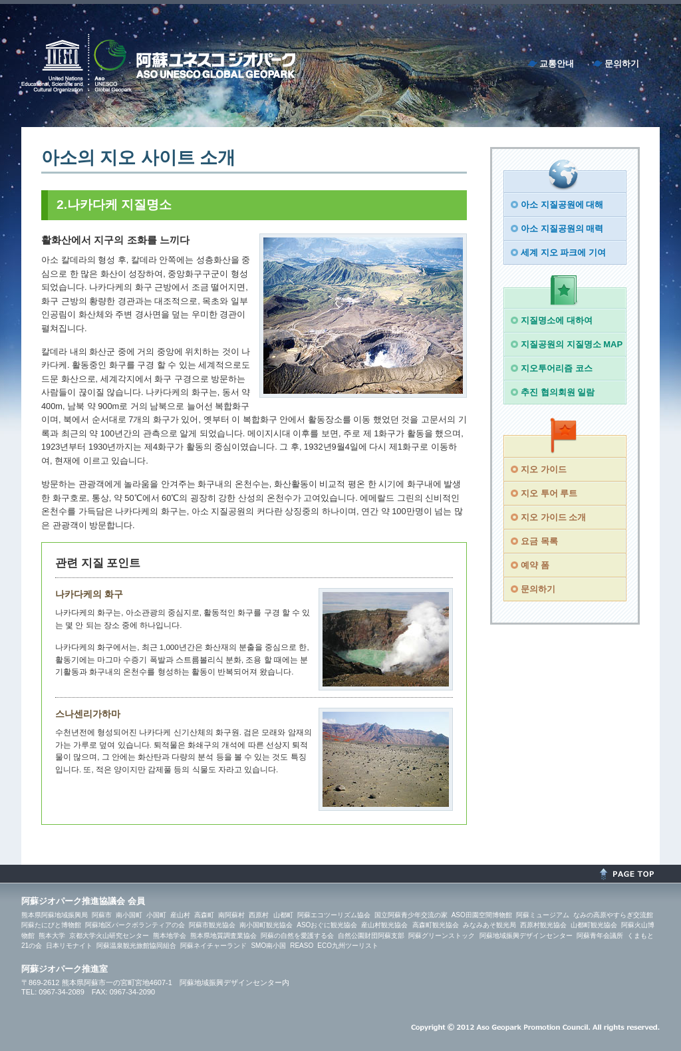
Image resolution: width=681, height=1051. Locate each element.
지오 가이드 (544, 469)
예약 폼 (535, 565)
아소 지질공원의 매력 (562, 228)
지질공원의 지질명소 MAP (571, 344)
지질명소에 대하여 (557, 320)
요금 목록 (539, 541)
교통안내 (556, 64)
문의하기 (622, 64)
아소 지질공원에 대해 (562, 205)
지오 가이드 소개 (553, 517)
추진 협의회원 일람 (558, 392)
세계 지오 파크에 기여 (563, 252)
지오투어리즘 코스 (557, 368)
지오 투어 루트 (549, 493)
